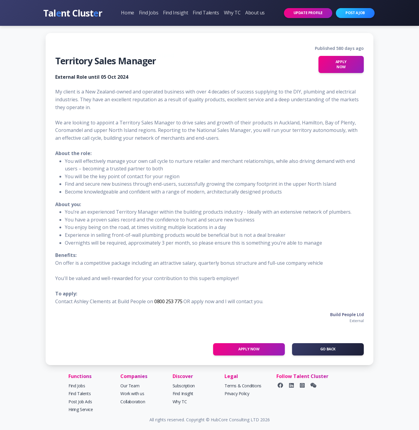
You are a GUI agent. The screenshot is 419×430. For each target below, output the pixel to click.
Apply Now (341, 64)
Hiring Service (80, 409)
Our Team (129, 386)
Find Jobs (148, 12)
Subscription (184, 386)
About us (255, 12)
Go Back (328, 349)
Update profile (308, 12)
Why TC (232, 12)
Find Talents (206, 12)
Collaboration (132, 401)
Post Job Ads (80, 401)
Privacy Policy (237, 393)
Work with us (132, 393)
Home (127, 12)
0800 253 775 (168, 301)
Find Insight (175, 12)
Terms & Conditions (243, 386)
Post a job (355, 12)
